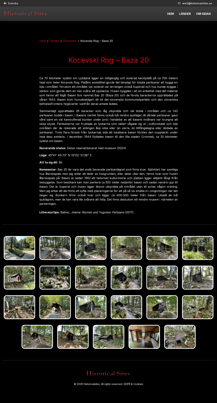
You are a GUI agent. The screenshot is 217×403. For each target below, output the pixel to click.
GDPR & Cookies (133, 384)
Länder (54, 41)
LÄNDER (185, 14)
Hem (42, 41)
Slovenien (69, 41)
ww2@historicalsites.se (195, 3)
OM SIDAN (203, 14)
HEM (170, 14)
